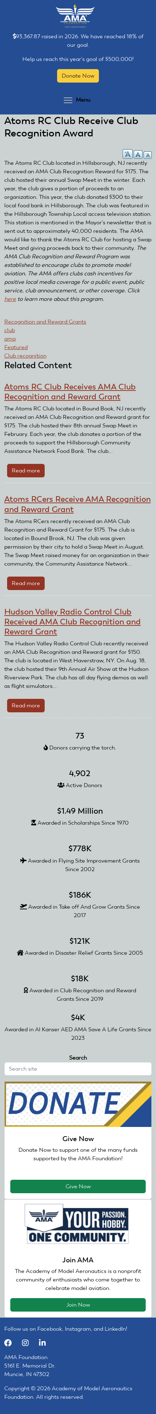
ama (10, 338)
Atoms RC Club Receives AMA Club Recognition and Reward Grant (70, 392)
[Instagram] (28, 1343)
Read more (28, 471)
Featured (16, 347)
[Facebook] (11, 1343)
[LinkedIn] (45, 1343)
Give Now (78, 1186)
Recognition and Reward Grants (45, 321)
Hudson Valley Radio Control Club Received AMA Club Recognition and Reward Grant (72, 621)
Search (78, 1057)
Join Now (78, 1304)
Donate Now (78, 75)
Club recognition (25, 355)
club (9, 330)
